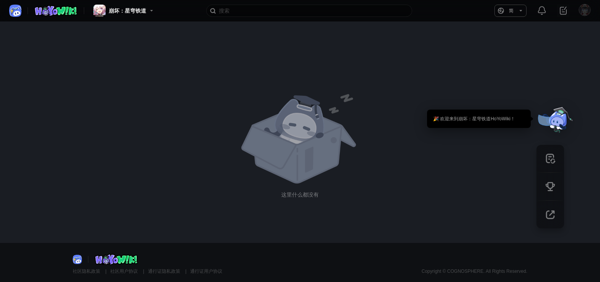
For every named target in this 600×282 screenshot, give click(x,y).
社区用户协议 (124, 271)
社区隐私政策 (87, 271)
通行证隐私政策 (164, 271)
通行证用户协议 (206, 271)
